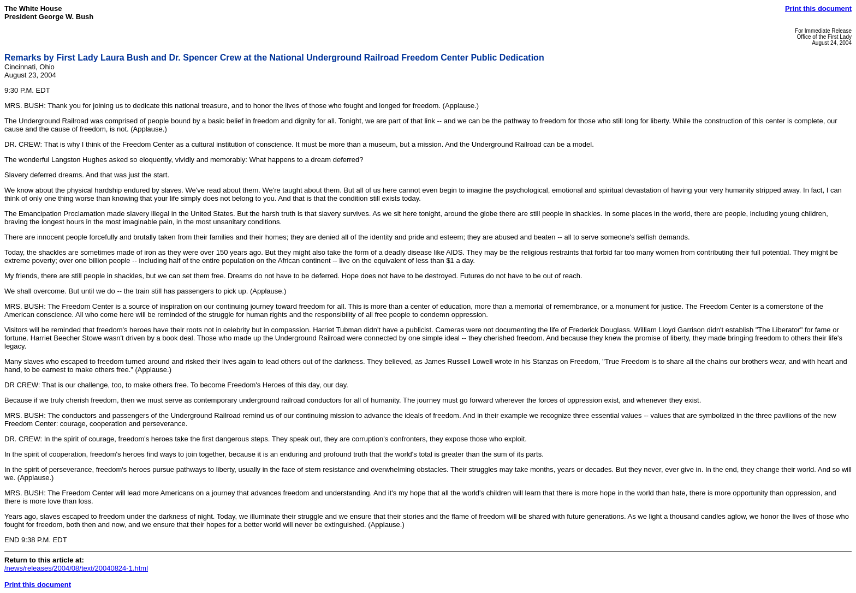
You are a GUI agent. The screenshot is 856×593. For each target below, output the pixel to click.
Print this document (818, 8)
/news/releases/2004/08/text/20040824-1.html (76, 568)
